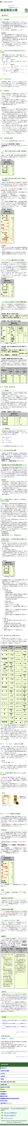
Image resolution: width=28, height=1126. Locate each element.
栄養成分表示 (4, 1084)
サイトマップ (12, 5)
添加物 (2, 1079)
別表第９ (4, 182)
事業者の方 (4, 1038)
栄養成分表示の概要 (5, 1087)
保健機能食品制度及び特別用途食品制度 (9, 1098)
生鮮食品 (3, 1076)
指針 (16, 994)
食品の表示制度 (4, 1064)
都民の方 (12, 1038)
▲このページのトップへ (21, 1032)
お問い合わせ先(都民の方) (10, 1115)
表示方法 (2, 1089)
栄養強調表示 (3, 1091)
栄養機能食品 (3, 1094)
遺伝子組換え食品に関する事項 (8, 1081)
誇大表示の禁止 (4, 1100)
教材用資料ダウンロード (6, 1103)
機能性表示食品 (4, 1096)
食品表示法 (3, 1068)
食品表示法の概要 (5, 1070)
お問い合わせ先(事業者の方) (10, 1112)
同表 (7, 457)
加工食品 (3, 1073)
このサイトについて (8, 1118)
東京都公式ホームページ (14, 7)
